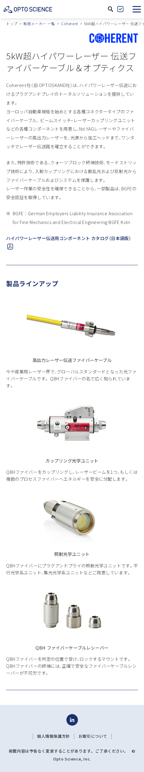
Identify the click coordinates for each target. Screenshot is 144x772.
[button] (136, 9)
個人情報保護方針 (53, 736)
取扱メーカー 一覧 (39, 23)
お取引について (93, 736)
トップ (12, 23)
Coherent (69, 23)
